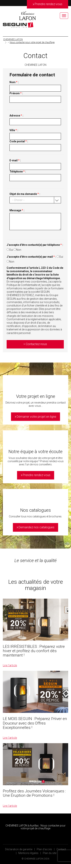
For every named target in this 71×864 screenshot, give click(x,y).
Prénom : (16, 93)
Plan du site (49, 853)
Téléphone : (17, 171)
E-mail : (15, 160)
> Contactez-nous (35, 344)
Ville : (13, 130)
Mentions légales (28, 853)
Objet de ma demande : (24, 193)
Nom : (14, 82)
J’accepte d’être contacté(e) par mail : (31, 256)
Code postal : (18, 141)
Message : (16, 210)
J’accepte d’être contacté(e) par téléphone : (35, 244)
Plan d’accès (44, 849)
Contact (61, 849)
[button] (35, 200)
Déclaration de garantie (18, 849)
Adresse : (16, 115)
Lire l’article (10, 665)
